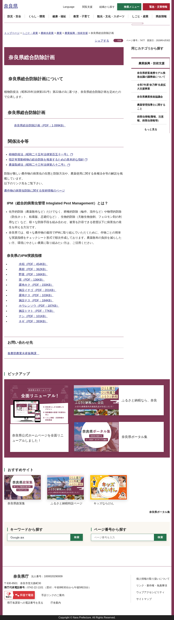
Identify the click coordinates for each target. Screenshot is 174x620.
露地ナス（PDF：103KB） (36, 295)
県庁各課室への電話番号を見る (25, 602)
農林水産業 (47, 33)
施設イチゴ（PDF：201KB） (37, 290)
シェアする (102, 40)
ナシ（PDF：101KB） (33, 316)
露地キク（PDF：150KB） (36, 284)
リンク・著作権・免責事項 (151, 585)
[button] (67, 7)
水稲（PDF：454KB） (33, 264)
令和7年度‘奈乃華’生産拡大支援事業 (151, 86)
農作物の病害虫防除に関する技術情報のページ (34, 190)
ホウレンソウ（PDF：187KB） (39, 305)
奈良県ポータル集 (159, 512)
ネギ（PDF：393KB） (33, 321)
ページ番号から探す (110, 530)
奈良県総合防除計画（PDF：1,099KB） (40, 125)
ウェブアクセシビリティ (150, 592)
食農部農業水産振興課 (23, 353)
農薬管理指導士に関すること (151, 106)
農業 (59, 33)
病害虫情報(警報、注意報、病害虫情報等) (150, 118)
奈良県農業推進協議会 (150, 96)
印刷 (119, 40)
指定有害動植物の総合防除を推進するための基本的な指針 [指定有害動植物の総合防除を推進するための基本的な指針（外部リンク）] (46, 159)
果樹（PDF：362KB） (33, 269)
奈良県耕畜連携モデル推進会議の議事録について (151, 75)
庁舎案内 (56, 602)
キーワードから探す (26, 530)
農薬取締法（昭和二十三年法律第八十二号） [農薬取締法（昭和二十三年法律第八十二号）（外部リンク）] (38, 164)
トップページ (12, 33)
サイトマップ (144, 599)
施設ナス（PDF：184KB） (36, 300)
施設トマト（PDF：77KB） (37, 310)
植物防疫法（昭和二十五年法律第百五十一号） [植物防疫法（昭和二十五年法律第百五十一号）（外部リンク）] (39, 154)
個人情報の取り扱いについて (153, 578)
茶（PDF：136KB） (32, 279)
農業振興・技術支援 (76, 33)
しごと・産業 (30, 33)
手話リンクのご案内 (52, 595)
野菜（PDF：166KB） (33, 274)
